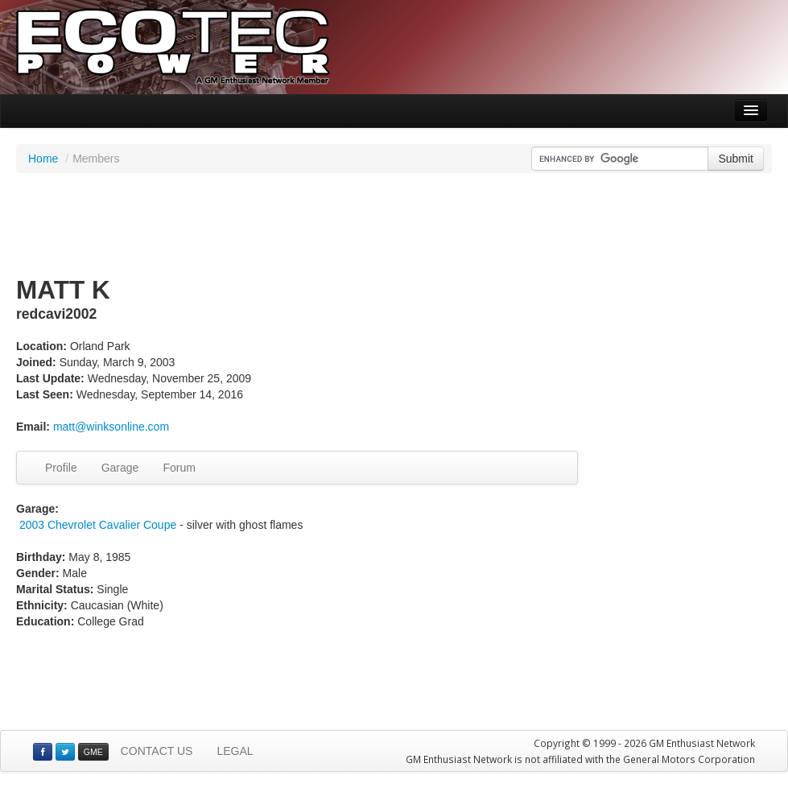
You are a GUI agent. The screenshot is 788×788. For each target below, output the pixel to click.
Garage (120, 467)
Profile (61, 467)
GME (93, 752)
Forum (179, 467)
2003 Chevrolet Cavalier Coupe (97, 524)
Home (43, 158)
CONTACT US (157, 751)
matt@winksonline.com (111, 426)
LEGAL (235, 751)
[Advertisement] (394, 225)
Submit (735, 158)
